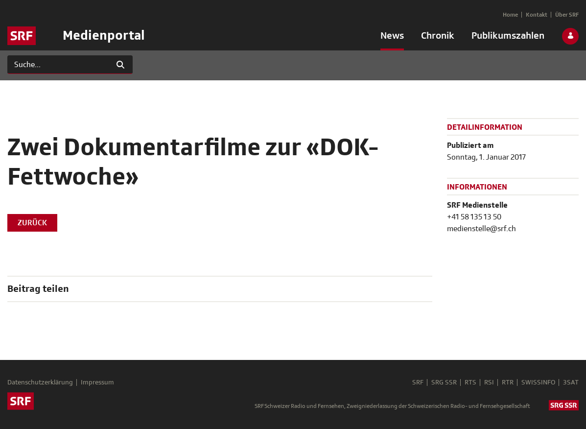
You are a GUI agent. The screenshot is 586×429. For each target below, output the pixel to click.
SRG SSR (444, 382)
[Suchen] (58, 64)
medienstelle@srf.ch (481, 229)
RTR (508, 382)
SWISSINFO (538, 382)
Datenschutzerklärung (40, 382)
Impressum (97, 382)
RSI (489, 382)
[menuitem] (392, 37)
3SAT (571, 382)
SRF (417, 382)
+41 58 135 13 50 (474, 217)
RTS (470, 382)
